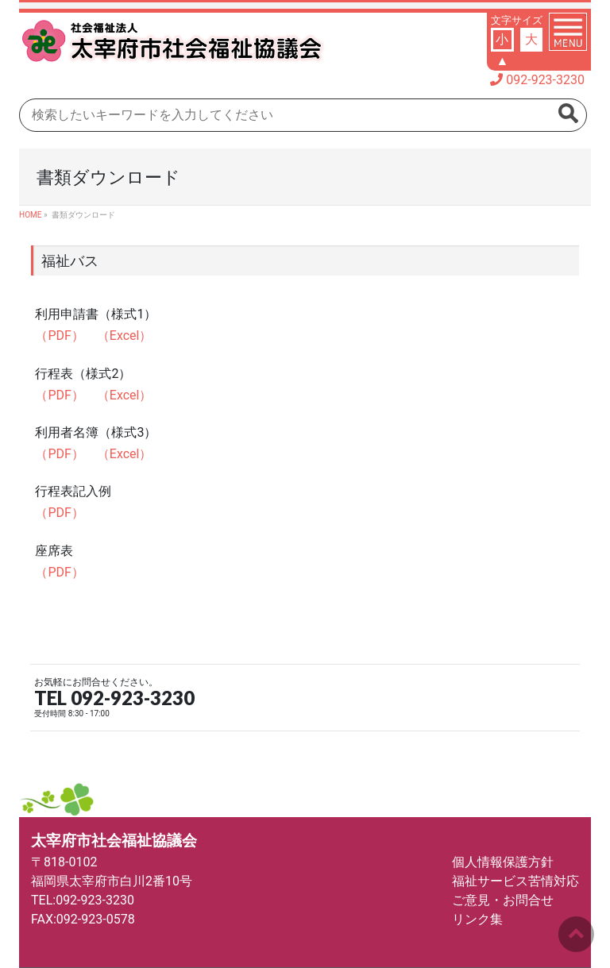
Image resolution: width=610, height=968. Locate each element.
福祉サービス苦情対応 (515, 881)
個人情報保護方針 (503, 862)
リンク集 (477, 919)
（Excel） (124, 335)
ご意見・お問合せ (503, 900)
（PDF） (59, 335)
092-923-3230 (545, 79)
